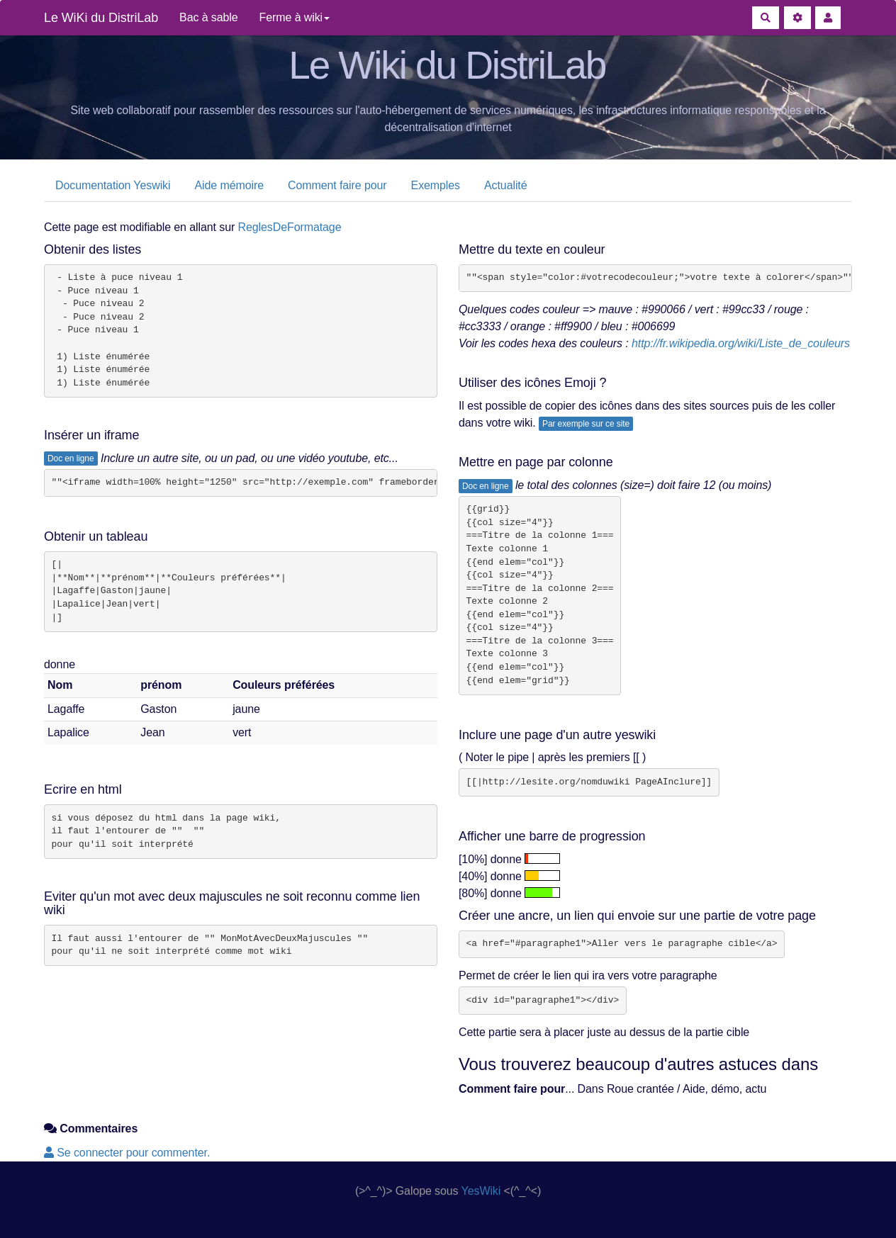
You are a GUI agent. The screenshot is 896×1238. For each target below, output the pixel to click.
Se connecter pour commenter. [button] (127, 1153)
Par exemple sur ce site (585, 424)
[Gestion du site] (797, 18)
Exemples (435, 185)
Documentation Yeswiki (112, 185)
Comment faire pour (337, 185)
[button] (827, 18)
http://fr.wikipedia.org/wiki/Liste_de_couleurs (741, 343)
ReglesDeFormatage (290, 227)
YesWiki (481, 1191)
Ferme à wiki (294, 17)
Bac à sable (208, 17)
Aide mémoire (229, 185)
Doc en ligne (70, 458)
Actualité (505, 185)
